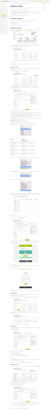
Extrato (2, 29)
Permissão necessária (44, 4)
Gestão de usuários (3, 16)
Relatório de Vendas (3, 26)
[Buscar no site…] (4, 4)
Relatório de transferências (2, 28)
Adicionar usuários (45, 6)
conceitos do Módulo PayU (23, 15)
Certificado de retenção (2, 31)
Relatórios (2, 25)
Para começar (3, 8)
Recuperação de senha (3, 11)
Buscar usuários (44, 7)
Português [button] (47, 1)
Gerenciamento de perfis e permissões (3, 17)
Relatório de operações (2, 32)
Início (1, 6)
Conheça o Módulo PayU (3, 12)
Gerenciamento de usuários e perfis (3, 15)
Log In (1, 9)
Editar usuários (44, 8)
